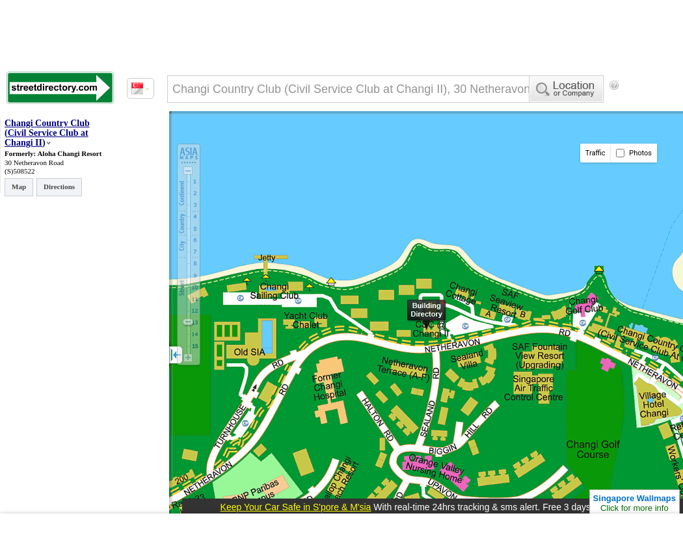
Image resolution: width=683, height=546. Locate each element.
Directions (59, 186)
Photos (634, 153)
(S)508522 (19, 171)
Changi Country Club (47, 123)
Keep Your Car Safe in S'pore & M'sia (296, 507)
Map (19, 186)
